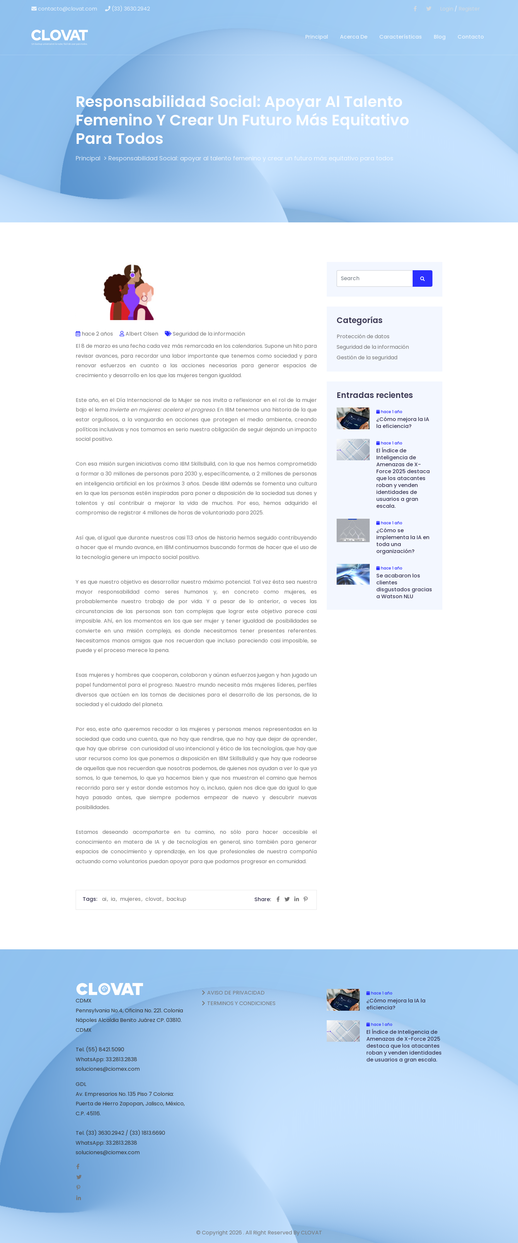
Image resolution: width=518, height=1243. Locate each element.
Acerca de (353, 37)
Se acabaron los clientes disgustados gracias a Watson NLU (404, 586)
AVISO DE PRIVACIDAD (233, 992)
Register (469, 9)
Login (446, 9)
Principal (316, 37)
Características (400, 37)
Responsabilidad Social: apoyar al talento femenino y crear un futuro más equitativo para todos (250, 158)
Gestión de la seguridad (367, 357)
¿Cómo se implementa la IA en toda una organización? (402, 540)
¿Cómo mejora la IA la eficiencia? (402, 422)
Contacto (471, 37)
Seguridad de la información (209, 333)
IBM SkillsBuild (197, 464)
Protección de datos (363, 336)
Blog (440, 37)
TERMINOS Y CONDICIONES (238, 1003)
